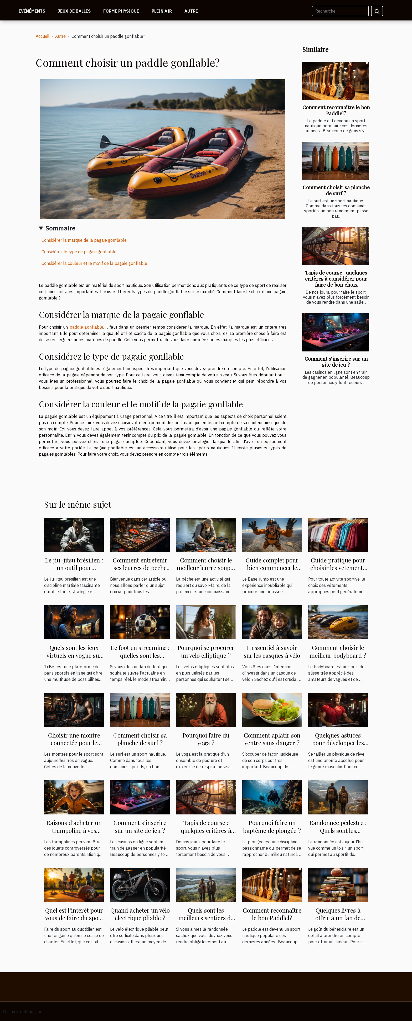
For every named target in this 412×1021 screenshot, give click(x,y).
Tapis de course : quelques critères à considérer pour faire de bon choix (336, 278)
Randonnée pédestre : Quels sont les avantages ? (338, 830)
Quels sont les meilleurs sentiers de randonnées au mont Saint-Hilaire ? (206, 922)
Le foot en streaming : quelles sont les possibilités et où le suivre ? (140, 659)
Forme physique (121, 11)
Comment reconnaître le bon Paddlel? (336, 110)
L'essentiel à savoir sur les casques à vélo (272, 651)
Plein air (162, 11)
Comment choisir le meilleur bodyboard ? (338, 651)
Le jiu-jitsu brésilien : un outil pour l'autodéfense (74, 568)
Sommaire (60, 228)
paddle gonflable (86, 327)
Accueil (42, 36)
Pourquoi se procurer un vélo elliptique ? (205, 651)
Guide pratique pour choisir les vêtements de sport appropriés (337, 568)
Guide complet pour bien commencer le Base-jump (272, 568)
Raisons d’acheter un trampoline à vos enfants (74, 830)
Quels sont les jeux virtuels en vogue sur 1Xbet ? (74, 655)
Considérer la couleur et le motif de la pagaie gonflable (94, 263)
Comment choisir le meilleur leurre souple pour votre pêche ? (206, 568)
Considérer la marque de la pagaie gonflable (84, 240)
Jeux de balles (74, 11)
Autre (191, 11)
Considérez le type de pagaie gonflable (79, 251)
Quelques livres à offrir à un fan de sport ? (337, 918)
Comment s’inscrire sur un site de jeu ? (336, 361)
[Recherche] (340, 11)
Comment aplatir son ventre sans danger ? (272, 739)
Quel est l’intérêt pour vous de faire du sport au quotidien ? (74, 918)
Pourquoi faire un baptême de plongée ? (272, 826)
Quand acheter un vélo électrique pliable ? (140, 914)
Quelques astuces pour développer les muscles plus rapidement (338, 747)
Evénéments (32, 11)
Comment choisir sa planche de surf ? (336, 190)
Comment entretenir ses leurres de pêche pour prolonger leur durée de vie (140, 572)
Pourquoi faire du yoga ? (205, 739)
